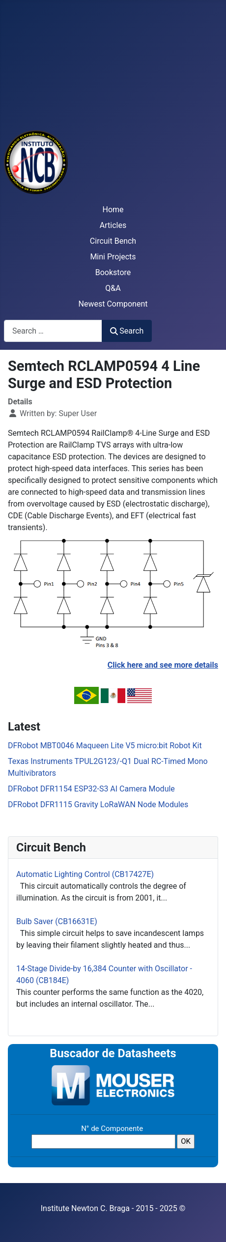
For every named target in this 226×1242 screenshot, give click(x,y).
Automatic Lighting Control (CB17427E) (85, 874)
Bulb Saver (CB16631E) (56, 921)
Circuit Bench (113, 241)
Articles (113, 225)
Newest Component (113, 304)
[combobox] (53, 331)
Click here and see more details (163, 665)
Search (126, 331)
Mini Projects (113, 256)
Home (112, 209)
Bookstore (113, 272)
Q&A (112, 288)
